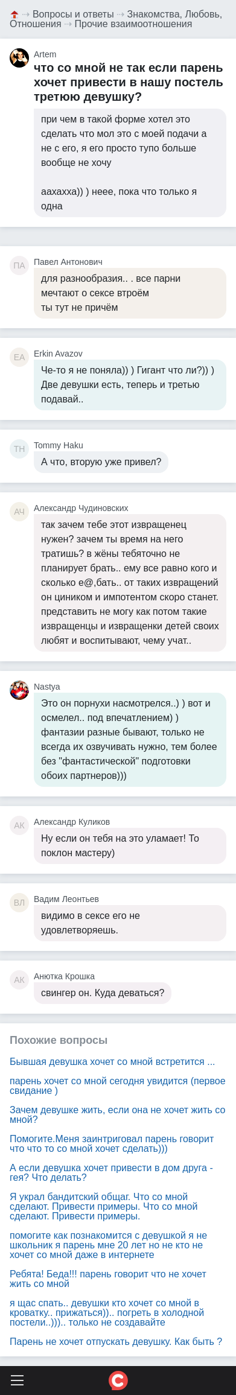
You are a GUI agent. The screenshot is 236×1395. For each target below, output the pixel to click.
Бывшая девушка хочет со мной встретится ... (112, 1062)
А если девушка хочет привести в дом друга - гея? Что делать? (111, 1173)
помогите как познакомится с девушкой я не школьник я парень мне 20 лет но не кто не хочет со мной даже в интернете (108, 1245)
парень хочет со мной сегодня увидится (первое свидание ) (118, 1086)
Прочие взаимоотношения (134, 24)
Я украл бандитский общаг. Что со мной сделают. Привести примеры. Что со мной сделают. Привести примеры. (103, 1206)
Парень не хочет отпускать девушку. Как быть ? (116, 1341)
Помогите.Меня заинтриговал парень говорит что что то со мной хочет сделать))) (112, 1144)
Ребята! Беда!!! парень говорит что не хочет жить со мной (108, 1279)
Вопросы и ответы (73, 14)
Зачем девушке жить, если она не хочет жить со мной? (117, 1115)
